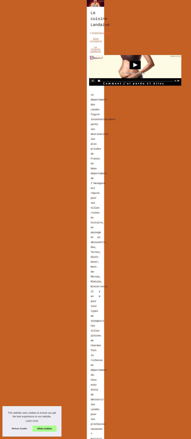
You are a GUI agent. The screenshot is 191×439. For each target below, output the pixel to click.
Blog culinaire (38, 93)
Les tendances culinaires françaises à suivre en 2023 (58, 408)
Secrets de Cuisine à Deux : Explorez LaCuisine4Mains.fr (60, 392)
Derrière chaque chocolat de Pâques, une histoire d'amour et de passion (70, 403)
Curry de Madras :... (159, 111)
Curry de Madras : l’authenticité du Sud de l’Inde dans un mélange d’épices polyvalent (67, 380)
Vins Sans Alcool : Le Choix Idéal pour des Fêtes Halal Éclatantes (67, 418)
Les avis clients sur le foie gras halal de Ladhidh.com (60, 387)
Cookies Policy (72, 436)
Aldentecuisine (15, 93)
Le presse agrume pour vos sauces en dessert (31, 353)
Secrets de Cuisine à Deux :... (162, 128)
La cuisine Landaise (64, 93)
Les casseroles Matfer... (161, 143)
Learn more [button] (32, 420)
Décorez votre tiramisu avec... (160, 151)
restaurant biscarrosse (39, 234)
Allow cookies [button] (44, 428)
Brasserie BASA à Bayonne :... (161, 103)
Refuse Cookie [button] (19, 428)
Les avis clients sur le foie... (161, 119)
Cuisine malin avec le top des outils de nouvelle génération (114, 353)
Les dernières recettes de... (160, 86)
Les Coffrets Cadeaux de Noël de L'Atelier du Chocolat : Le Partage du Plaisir (70, 425)
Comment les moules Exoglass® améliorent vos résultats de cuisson (66, 413)
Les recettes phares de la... (160, 160)
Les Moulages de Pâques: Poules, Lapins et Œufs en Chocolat (62, 397)
